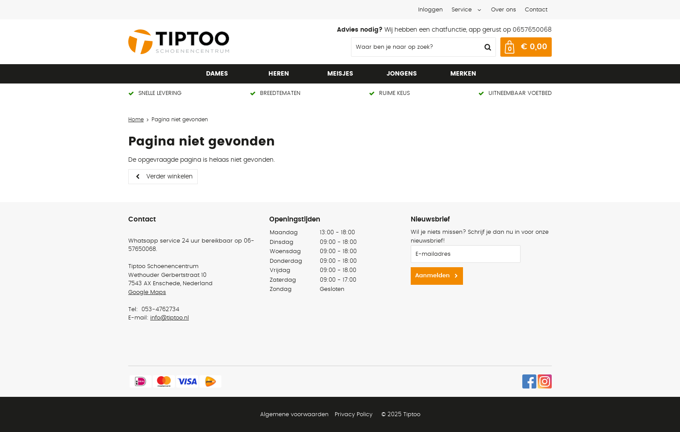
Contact (536, 10)
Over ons (503, 10)
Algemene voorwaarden (294, 414)
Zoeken (487, 47)
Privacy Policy (354, 414)
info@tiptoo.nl (169, 318)
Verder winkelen (169, 177)
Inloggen (430, 10)
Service (462, 10)
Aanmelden (432, 276)
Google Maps (147, 292)
